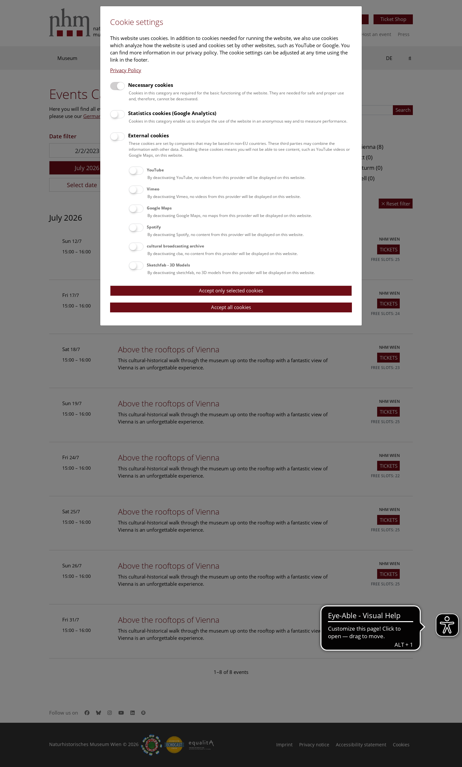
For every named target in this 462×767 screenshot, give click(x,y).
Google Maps (159, 208)
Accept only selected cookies (231, 290)
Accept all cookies (231, 307)
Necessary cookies (150, 85)
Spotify (154, 227)
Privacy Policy (125, 70)
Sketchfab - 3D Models (168, 265)
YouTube (155, 170)
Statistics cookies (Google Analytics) (172, 113)
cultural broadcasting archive (175, 246)
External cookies (148, 135)
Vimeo (153, 189)
